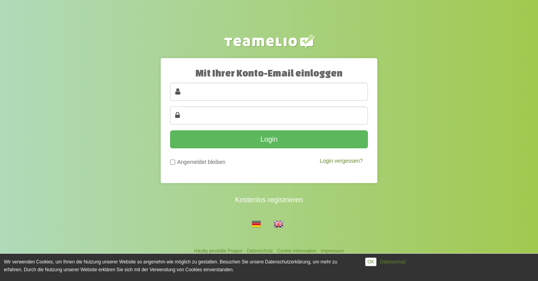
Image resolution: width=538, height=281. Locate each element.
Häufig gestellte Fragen (218, 251)
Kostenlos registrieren (269, 200)
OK (371, 262)
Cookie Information (296, 251)
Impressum (332, 251)
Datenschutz (260, 251)
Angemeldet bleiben (201, 162)
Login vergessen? (341, 161)
